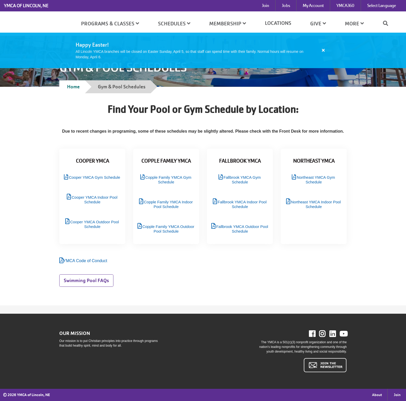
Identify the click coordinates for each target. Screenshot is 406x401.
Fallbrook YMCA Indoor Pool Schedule (242, 204)
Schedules (174, 23)
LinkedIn (336, 334)
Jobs (286, 6)
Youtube (343, 334)
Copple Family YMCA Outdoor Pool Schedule (168, 228)
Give (318, 23)
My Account (313, 6)
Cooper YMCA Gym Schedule (94, 177)
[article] (203, 50)
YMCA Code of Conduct (85, 261)
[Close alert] (323, 50)
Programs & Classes (110, 23)
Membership (227, 23)
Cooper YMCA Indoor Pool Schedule (95, 199)
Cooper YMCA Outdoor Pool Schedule (94, 224)
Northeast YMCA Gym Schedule (316, 179)
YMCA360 (345, 6)
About (377, 394)
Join (265, 6)
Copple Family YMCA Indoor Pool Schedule (168, 204)
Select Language (381, 6)
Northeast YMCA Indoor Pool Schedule (316, 204)
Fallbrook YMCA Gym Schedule (242, 179)
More (354, 23)
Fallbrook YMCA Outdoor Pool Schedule (242, 228)
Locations (278, 23)
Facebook (315, 334)
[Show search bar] (388, 23)
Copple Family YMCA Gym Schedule (168, 179)
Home (73, 87)
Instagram (325, 334)
